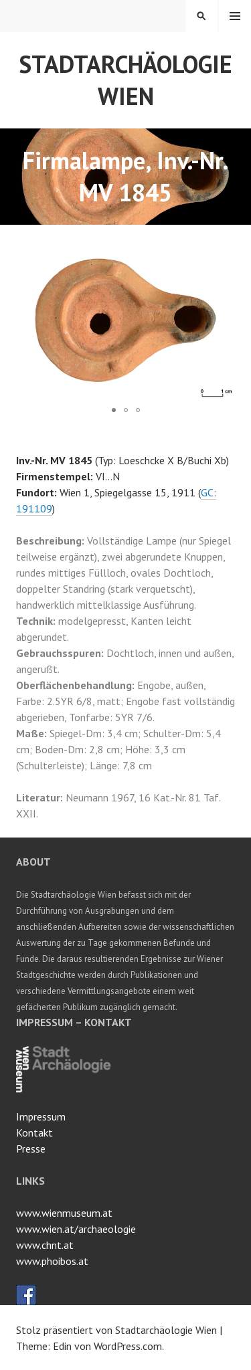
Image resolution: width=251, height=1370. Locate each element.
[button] (223, 253)
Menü (235, 16)
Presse (31, 1148)
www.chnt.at (45, 1245)
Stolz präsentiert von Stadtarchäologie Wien (116, 1330)
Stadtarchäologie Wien (125, 80)
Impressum (41, 1116)
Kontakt (34, 1132)
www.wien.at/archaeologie (76, 1229)
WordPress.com (128, 1346)
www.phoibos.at (52, 1261)
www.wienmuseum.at (64, 1212)
